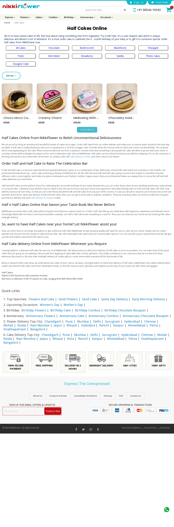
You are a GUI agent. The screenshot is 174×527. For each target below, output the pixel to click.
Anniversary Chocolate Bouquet (146, 316)
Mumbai (83, 321)
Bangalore (37, 329)
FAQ (121, 395)
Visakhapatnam (14, 329)
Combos (54, 17)
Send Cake (89, 299)
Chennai (150, 321)
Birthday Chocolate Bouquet (125, 310)
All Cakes (21, 47)
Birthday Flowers (33, 310)
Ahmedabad (136, 325)
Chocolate (54, 47)
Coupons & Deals (58, 395)
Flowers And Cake (41, 299)
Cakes (40, 17)
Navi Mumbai (40, 325)
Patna (154, 325)
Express (10, 17)
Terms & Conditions (131, 427)
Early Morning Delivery (148, 299)
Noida (21, 325)
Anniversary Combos (104, 316)
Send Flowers (68, 299)
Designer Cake (21, 63)
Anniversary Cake (72, 316)
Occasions (106, 17)
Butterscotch (87, 47)
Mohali (8, 325)
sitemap (108, 395)
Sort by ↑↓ (11, 75)
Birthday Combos (87, 310)
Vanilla (120, 56)
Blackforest (120, 47)
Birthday (69, 17)
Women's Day (49, 305)
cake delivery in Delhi (80, 156)
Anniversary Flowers (40, 316)
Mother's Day (73, 305)
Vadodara (88, 325)
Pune (69, 321)
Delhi (97, 321)
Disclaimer (165, 427)
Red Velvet (54, 56)
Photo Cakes (153, 56)
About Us (37, 395)
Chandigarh (52, 321)
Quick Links (11, 290)
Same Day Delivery (114, 299)
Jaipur (58, 325)
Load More (87, 129)
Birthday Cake (60, 310)
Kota (70, 339)
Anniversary (87, 17)
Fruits (21, 56)
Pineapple (153, 47)
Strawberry (87, 56)
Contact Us (135, 395)
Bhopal (72, 325)
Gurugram (112, 321)
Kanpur (118, 325)
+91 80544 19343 (147, 9)
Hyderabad (132, 321)
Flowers (25, 17)
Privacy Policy (150, 427)
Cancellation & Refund (85, 395)
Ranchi (104, 325)
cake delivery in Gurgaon (42, 197)
